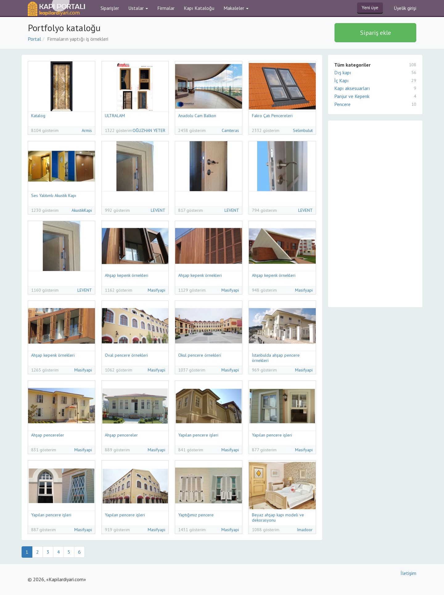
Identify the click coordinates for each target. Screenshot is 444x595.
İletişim (408, 573)
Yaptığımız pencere (196, 515)
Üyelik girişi (405, 8)
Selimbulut (303, 130)
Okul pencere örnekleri (199, 355)
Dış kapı (375, 72)
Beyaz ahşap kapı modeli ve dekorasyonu (278, 517)
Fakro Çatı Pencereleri (272, 115)
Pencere (375, 104)
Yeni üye (370, 7)
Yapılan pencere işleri (198, 435)
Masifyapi (156, 290)
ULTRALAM (115, 115)
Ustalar (138, 8)
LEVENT (158, 210)
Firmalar (166, 8)
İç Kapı (375, 80)
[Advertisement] (374, 213)
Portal (34, 39)
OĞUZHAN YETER (149, 130)
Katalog (38, 115)
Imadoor (305, 529)
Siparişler (110, 8)
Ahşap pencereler (47, 435)
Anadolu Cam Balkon (197, 115)
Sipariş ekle (375, 33)
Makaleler (236, 8)
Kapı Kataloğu (199, 8)
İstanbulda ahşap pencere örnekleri (276, 357)
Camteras (230, 130)
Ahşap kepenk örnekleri (126, 275)
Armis (87, 130)
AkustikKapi (82, 210)
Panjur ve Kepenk (375, 96)
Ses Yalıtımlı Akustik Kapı (53, 195)
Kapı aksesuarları (375, 88)
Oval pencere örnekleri (126, 355)
